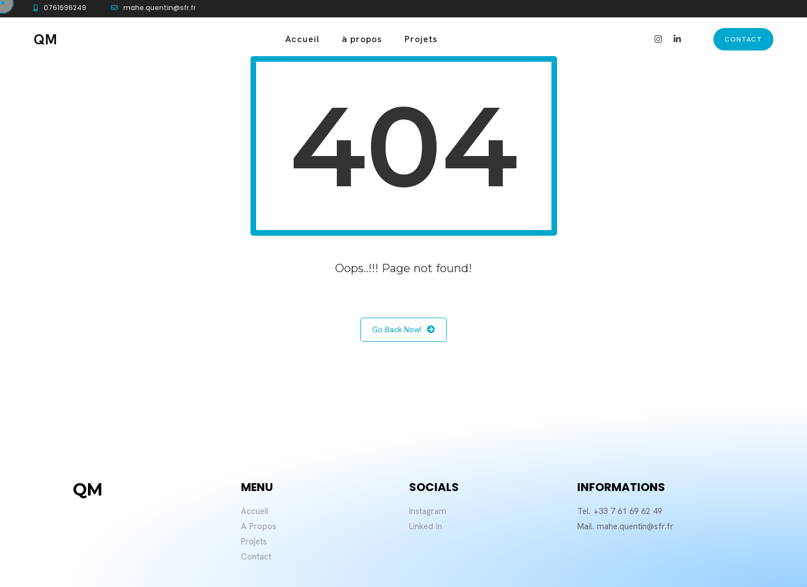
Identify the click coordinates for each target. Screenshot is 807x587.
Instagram (427, 511)
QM (45, 39)
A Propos (258, 526)
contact (743, 39)
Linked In (425, 526)
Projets (421, 39)
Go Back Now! (403, 330)
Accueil (302, 39)
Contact (256, 556)
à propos (362, 39)
